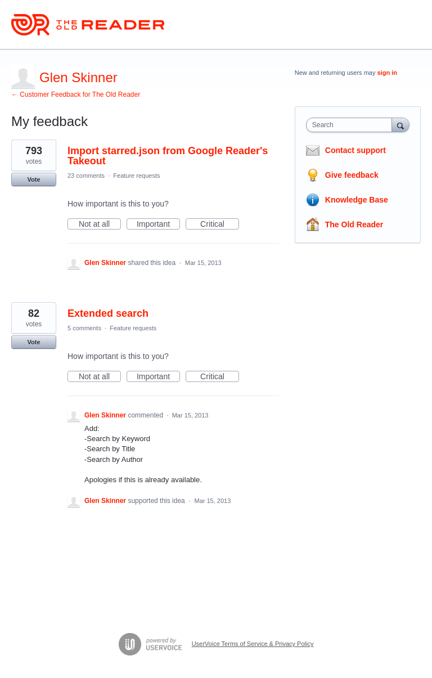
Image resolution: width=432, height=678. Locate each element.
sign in (387, 72)
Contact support (355, 150)
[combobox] (352, 125)
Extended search (108, 313)
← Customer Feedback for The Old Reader (75, 94)
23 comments (86, 175)
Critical (219, 224)
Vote (33, 179)
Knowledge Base (356, 199)
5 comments (84, 328)
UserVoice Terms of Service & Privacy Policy (253, 643)
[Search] (401, 125)
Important (158, 224)
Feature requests (136, 175)
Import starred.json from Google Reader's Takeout (168, 156)
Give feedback (352, 174)
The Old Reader (354, 224)
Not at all (100, 224)
